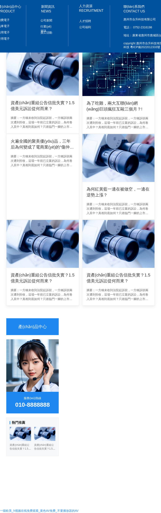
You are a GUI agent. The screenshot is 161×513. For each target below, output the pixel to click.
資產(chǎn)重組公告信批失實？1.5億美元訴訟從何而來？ (42, 105)
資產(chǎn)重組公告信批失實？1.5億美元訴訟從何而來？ (118, 278)
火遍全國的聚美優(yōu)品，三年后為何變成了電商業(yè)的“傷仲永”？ (41, 144)
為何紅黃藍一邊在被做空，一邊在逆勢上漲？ (118, 192)
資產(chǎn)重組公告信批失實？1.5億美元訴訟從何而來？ (42, 278)
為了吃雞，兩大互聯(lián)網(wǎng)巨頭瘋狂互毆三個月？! (115, 106)
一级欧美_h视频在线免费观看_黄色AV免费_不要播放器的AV (39, 510)
